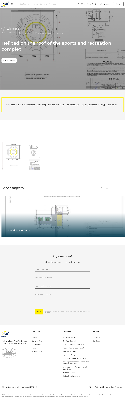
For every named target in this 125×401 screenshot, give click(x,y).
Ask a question (10, 61)
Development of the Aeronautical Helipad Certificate (76, 362)
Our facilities (24, 4)
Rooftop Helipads (69, 340)
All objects (105, 188)
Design (34, 337)
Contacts (52, 4)
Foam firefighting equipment (74, 358)
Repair (34, 347)
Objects (12, 33)
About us (96, 337)
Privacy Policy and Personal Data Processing (106, 386)
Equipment (36, 344)
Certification (37, 354)
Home (3, 33)
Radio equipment (69, 351)
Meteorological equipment (73, 347)
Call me (118, 4)
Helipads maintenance (71, 376)
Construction (37, 340)
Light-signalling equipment (73, 354)
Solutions (43, 4)
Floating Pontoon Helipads (73, 344)
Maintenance (37, 351)
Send (39, 311)
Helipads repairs (69, 372)
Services (34, 4)
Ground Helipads (69, 337)
